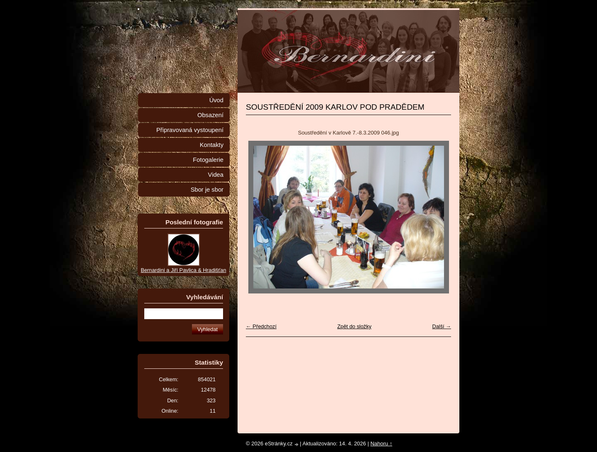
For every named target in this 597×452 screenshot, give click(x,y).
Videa (215, 174)
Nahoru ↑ (381, 443)
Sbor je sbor (207, 189)
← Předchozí (261, 326)
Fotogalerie (208, 159)
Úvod (216, 100)
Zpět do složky (354, 326)
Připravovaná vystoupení (189, 130)
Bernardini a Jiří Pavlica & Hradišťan (183, 270)
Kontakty (211, 145)
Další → (441, 326)
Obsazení (210, 115)
